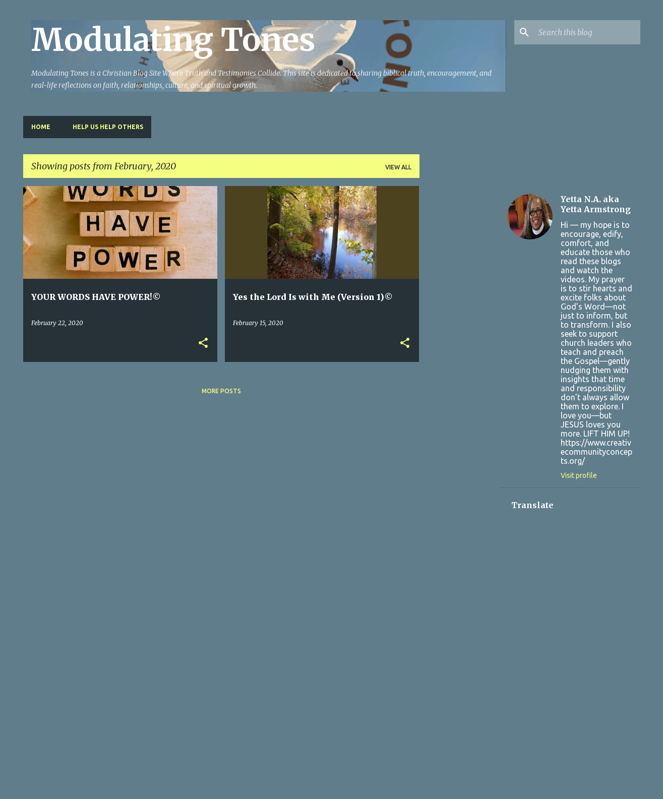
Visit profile (579, 475)
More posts (221, 391)
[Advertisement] (459, 337)
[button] (203, 343)
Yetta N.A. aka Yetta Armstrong (596, 204)
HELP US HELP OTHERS (108, 127)
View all (398, 167)
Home (40, 127)
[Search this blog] (587, 32)
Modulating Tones (173, 39)
